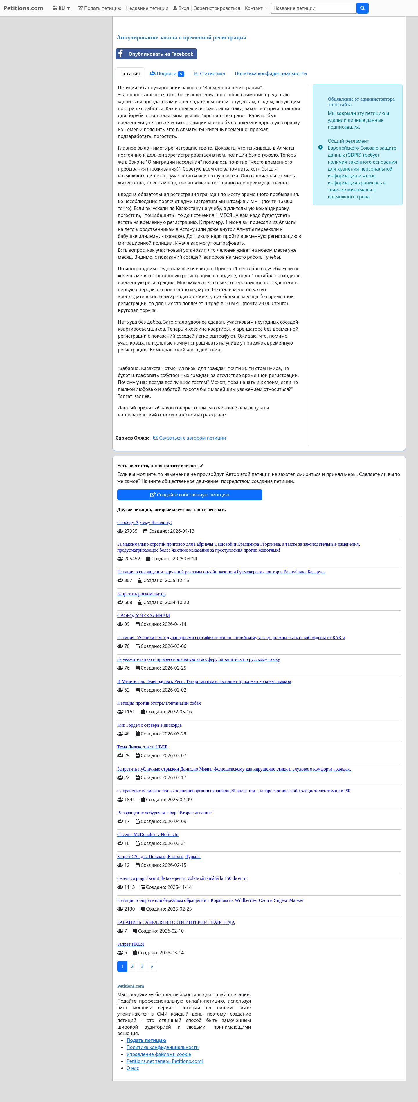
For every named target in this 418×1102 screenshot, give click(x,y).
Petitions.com (23, 8)
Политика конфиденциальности (271, 73)
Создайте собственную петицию (189, 495)
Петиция (130, 73)
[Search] (313, 8)
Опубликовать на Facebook (154, 54)
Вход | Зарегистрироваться (206, 8)
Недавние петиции (147, 8)
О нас (133, 1068)
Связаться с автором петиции (189, 438)
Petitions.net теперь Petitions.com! (165, 1061)
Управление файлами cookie (159, 1054)
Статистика (209, 73)
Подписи (167, 73)
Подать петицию (99, 8)
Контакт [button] (254, 8)
